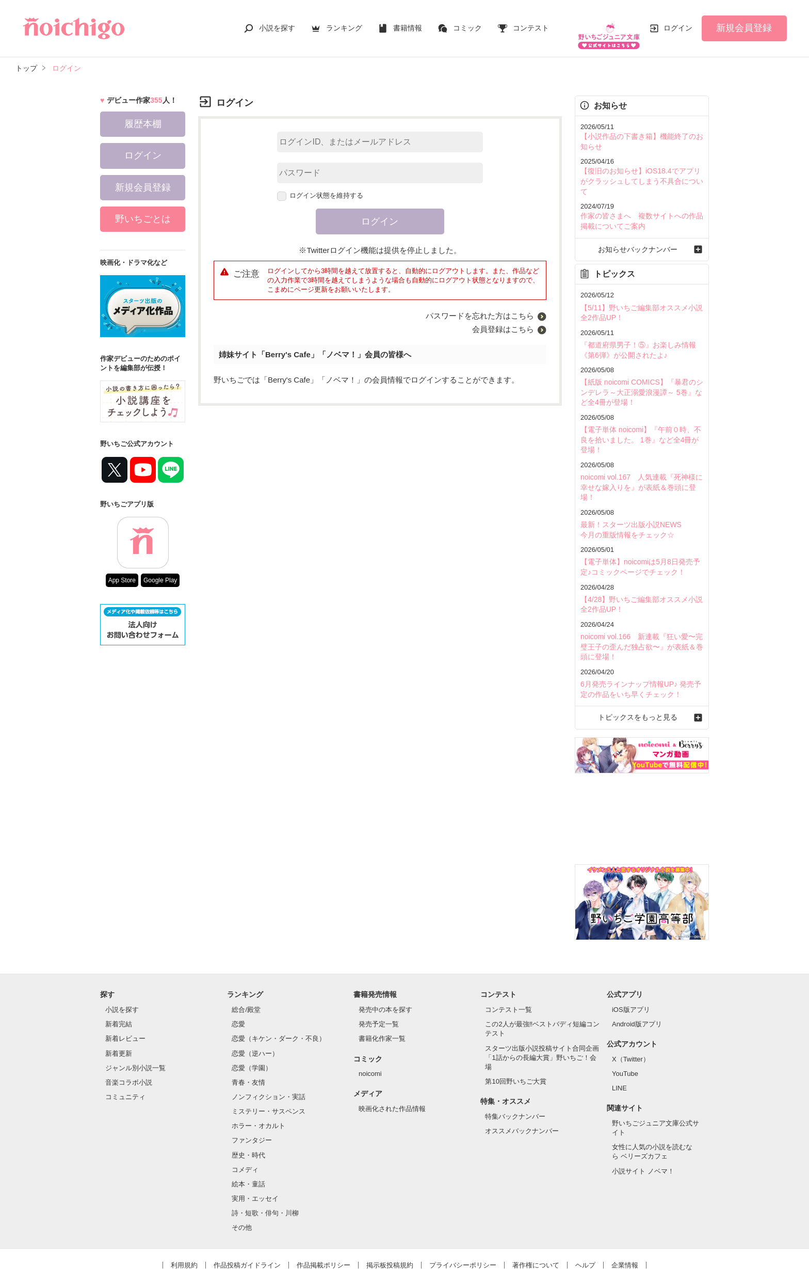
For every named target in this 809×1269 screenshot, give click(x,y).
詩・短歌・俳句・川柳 (265, 1160)
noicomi (370, 1020)
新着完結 (118, 971)
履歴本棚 (142, 113)
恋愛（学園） (252, 1014)
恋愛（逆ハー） (255, 1000)
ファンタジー (252, 1087)
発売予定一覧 (379, 971)
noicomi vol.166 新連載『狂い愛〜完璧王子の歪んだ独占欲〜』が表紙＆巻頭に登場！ (640, 596)
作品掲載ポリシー (323, 1211)
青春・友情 (248, 1029)
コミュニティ (125, 1044)
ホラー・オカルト (258, 1072)
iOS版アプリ (631, 956)
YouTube (625, 1020)
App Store (122, 570)
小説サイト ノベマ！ (643, 1117)
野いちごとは (143, 208)
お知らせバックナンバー (641, 224)
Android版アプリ (637, 971)
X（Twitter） (631, 1006)
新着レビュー (125, 985)
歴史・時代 (248, 1101)
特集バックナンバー (515, 1063)
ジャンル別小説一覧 (135, 1014)
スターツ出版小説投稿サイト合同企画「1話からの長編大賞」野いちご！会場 (542, 1004)
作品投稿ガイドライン (247, 1211)
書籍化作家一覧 (382, 985)
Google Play (160, 570)
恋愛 (238, 971)
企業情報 (624, 1211)
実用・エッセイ (255, 1145)
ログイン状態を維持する (320, 185)
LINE (619, 1035)
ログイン (678, 23)
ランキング (344, 23)
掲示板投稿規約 (389, 1211)
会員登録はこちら (503, 318)
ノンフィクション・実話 (268, 1044)
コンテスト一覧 (508, 956)
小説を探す (277, 23)
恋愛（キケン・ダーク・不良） (279, 985)
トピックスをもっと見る (641, 664)
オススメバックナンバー (522, 1078)
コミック (467, 23)
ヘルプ (585, 1211)
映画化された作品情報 (392, 1055)
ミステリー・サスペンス (268, 1058)
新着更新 (118, 1000)
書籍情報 (407, 23)
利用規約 (184, 1211)
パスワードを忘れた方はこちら (480, 305)
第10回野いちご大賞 (515, 1028)
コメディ (245, 1116)
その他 (242, 1174)
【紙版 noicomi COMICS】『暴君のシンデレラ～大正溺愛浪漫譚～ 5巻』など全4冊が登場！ (640, 363)
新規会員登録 (744, 23)
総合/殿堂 (246, 956)
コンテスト (531, 23)
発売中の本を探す (385, 956)
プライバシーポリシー (462, 1211)
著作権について (535, 1211)
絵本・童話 (248, 1131)
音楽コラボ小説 (128, 1029)
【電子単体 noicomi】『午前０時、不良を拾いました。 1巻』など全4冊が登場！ (639, 408)
